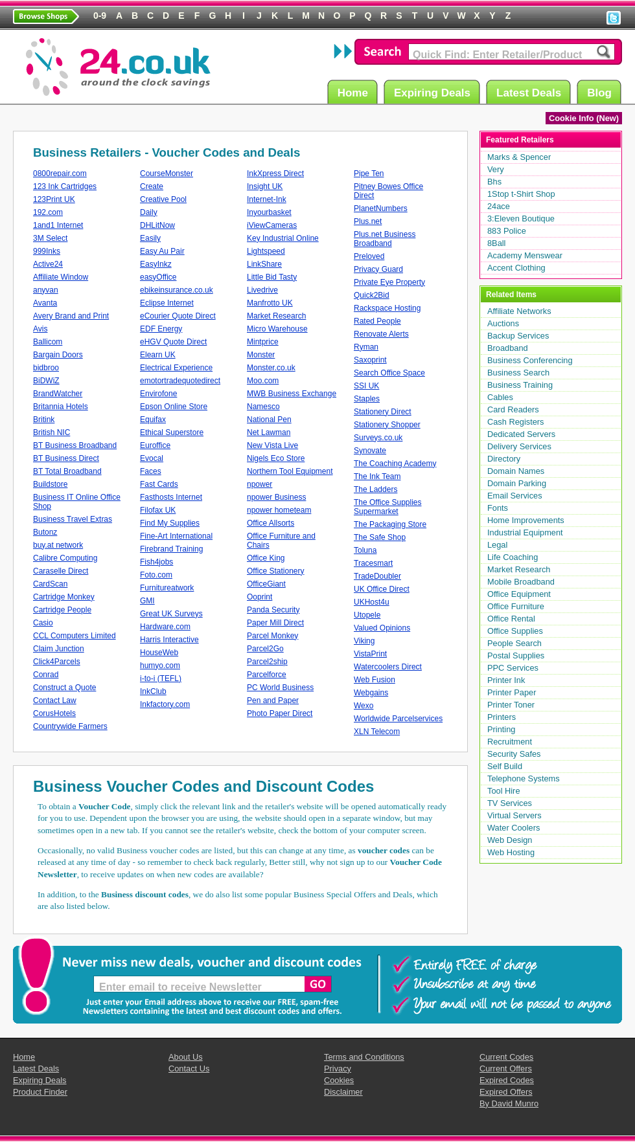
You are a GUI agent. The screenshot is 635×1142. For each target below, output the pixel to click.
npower (259, 484)
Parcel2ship (267, 661)
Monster (261, 354)
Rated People (377, 321)
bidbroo (46, 367)
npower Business (276, 497)
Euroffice (155, 445)
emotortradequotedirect (180, 380)
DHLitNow (157, 225)
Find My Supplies (170, 523)
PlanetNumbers (381, 208)
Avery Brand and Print (71, 315)
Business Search (518, 372)
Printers (501, 717)
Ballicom (47, 341)
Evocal (151, 458)
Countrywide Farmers (70, 726)
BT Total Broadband (67, 471)
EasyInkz (156, 264)
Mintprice (263, 341)
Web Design (509, 840)
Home (355, 92)
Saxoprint (370, 359)
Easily (150, 238)
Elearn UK (158, 354)
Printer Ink (506, 680)
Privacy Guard (378, 269)
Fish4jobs (156, 561)
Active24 (48, 264)
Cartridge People (62, 609)
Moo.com (263, 380)
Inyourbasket (269, 212)
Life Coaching (512, 557)
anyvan (45, 290)
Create (151, 186)
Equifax (153, 419)
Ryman (366, 347)
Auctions (503, 323)
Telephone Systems (523, 778)
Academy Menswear (524, 255)
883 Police (506, 231)
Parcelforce (266, 674)
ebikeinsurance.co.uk (176, 290)
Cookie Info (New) (584, 118)
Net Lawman (268, 432)
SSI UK (366, 385)
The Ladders (375, 489)
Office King (265, 558)
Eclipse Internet (167, 303)
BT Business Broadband (75, 445)
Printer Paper (511, 692)
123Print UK (54, 199)
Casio (43, 622)
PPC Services (512, 668)
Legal (497, 545)
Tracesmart (373, 563)
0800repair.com (60, 173)
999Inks (46, 251)
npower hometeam (279, 510)
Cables (500, 397)
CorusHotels (54, 713)
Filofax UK (158, 510)
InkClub (153, 691)
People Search (514, 643)
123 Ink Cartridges (65, 186)
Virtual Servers (514, 815)
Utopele (367, 615)
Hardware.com (165, 626)
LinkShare (264, 264)
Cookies (339, 1080)
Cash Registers (515, 422)
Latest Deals (530, 92)
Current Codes (506, 1057)
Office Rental (511, 618)
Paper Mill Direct (275, 622)
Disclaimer (343, 1092)
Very (495, 169)
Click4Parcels (56, 661)
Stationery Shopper (387, 424)
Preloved (369, 256)
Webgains (371, 692)
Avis (40, 328)
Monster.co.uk (271, 367)
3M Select (50, 238)
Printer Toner (511, 705)
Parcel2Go (265, 648)
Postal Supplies (515, 655)
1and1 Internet (58, 225)
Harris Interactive (169, 639)
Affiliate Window (60, 277)
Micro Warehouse (277, 328)
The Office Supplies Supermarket (388, 507)
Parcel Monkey (272, 635)
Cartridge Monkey (64, 596)
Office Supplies (515, 631)
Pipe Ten (369, 173)
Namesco (263, 406)
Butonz (45, 532)
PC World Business (280, 687)
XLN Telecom (377, 731)
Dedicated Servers (521, 434)
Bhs (494, 181)
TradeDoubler (377, 576)
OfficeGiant (266, 583)
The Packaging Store (390, 524)
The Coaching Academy (395, 463)
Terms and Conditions (364, 1057)
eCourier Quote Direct (178, 315)
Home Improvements (525, 520)
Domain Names (515, 471)
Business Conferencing (530, 360)
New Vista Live (272, 445)
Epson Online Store (173, 406)
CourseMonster (166, 173)
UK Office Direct (382, 589)
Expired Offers (506, 1092)
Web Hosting (511, 852)
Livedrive (262, 290)
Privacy (337, 1068)
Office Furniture (515, 606)
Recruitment (509, 741)
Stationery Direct (382, 411)
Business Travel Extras (72, 519)
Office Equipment (519, 594)
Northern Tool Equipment (290, 471)
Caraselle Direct (60, 571)
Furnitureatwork (167, 587)
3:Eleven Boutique (521, 218)
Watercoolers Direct (388, 666)
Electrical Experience (176, 367)
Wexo (363, 705)
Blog (601, 92)
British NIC (51, 432)
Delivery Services (519, 446)
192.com (48, 212)
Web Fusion (374, 679)
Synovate (370, 450)
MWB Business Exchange (291, 393)
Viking (364, 640)
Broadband (507, 348)
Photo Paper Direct (279, 713)
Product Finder (40, 1092)
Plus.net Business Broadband (384, 239)
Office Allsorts (270, 523)
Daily (148, 212)
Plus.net (368, 221)
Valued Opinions (382, 628)
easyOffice (158, 277)
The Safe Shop (380, 537)
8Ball (496, 243)
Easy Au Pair (162, 251)
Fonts (497, 508)
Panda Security (273, 609)
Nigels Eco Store (276, 458)
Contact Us (188, 1068)
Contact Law (54, 700)
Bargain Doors (58, 354)
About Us (185, 1057)
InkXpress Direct (275, 173)
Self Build (504, 766)
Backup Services (518, 336)
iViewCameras (272, 225)
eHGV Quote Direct (173, 341)
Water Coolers (513, 828)
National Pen (269, 419)
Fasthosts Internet (171, 497)
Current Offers (505, 1068)
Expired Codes (506, 1080)
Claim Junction (58, 648)
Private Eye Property (389, 282)
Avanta (45, 303)
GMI (147, 600)
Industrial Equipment (525, 532)
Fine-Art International (176, 536)
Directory (503, 459)
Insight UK (265, 186)
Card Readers (513, 409)
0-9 (99, 15)
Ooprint (259, 596)
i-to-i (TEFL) (160, 678)
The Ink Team (377, 476)
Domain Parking (516, 483)
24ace (498, 206)
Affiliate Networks (519, 311)
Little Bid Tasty (272, 277)
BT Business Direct (66, 458)
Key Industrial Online (283, 238)
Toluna (365, 550)
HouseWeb (159, 652)
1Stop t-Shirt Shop (521, 194)
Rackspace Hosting (387, 308)
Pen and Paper (273, 700)
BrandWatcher (57, 393)
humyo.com (160, 665)
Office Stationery (276, 571)
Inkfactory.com (165, 704)
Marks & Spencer (519, 157)
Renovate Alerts (381, 334)
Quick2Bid (371, 295)
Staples (367, 398)
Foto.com (156, 574)
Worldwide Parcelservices (398, 718)
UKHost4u (371, 602)
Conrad (45, 674)
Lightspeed (266, 251)
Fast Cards (159, 484)
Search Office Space (389, 372)
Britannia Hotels (60, 406)
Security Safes (514, 754)
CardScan (50, 583)
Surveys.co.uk (378, 437)
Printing (501, 729)
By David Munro (508, 1103)
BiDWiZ (46, 380)
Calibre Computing (65, 558)
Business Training (520, 385)
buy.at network (58, 545)
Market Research (276, 315)
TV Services (509, 803)
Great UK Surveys (171, 613)
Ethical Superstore (171, 432)
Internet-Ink (266, 199)
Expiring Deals (434, 92)
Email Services (514, 495)
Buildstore (50, 484)
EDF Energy (161, 328)
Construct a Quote (64, 687)
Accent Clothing (516, 268)
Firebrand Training (171, 549)
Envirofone (158, 393)
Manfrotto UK (270, 303)
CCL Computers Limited (74, 635)
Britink (43, 419)
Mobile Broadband (521, 582)
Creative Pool (163, 199)
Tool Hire (503, 791)
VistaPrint (370, 653)
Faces (150, 471)
